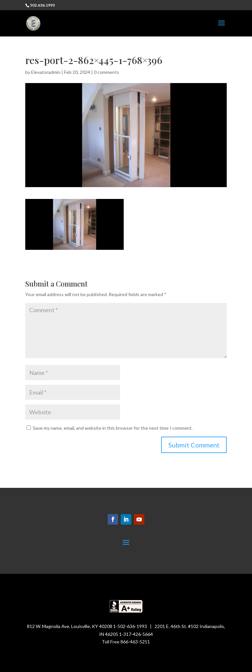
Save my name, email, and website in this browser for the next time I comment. (113, 428)
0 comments (106, 72)
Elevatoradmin (45, 72)
